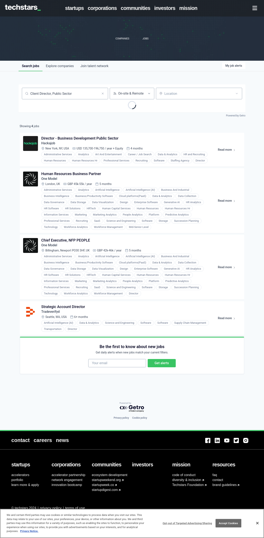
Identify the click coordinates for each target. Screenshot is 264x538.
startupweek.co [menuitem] (103, 485)
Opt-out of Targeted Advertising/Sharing (187, 523)
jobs (30, 66)
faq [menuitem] (214, 475)
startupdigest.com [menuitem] (105, 490)
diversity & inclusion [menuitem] (186, 480)
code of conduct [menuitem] (184, 475)
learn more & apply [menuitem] (25, 485)
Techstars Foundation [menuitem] (188, 485)
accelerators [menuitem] (20, 475)
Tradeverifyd (50, 312)
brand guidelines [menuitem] (224, 485)
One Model (49, 179)
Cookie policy (139, 417)
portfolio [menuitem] (17, 480)
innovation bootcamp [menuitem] (67, 485)
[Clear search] (102, 93)
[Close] (257, 523)
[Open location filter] (236, 93)
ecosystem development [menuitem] (109, 475)
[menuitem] (75, 8)
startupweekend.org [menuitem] (106, 480)
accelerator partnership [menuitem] (68, 475)
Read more (228, 150)
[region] (132, 523)
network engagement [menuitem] (67, 480)
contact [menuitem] (217, 480)
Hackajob (48, 143)
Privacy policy (121, 417)
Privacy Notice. (29, 531)
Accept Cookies (228, 523)
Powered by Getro (235, 115)
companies (60, 66)
